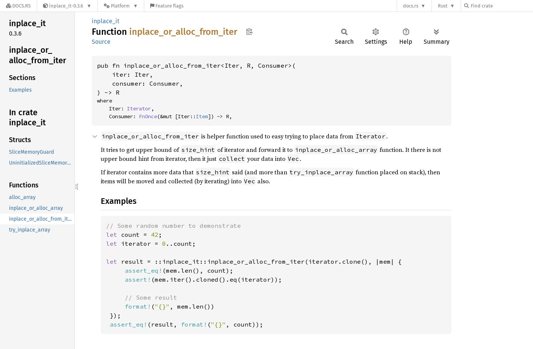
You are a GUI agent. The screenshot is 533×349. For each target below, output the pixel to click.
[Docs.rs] (18, 6)
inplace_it (105, 21)
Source (101, 41)
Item (202, 116)
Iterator (139, 108)
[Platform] (121, 6)
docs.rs (410, 6)
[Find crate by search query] (501, 6)
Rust (443, 6)
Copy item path (249, 31)
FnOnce (148, 116)
